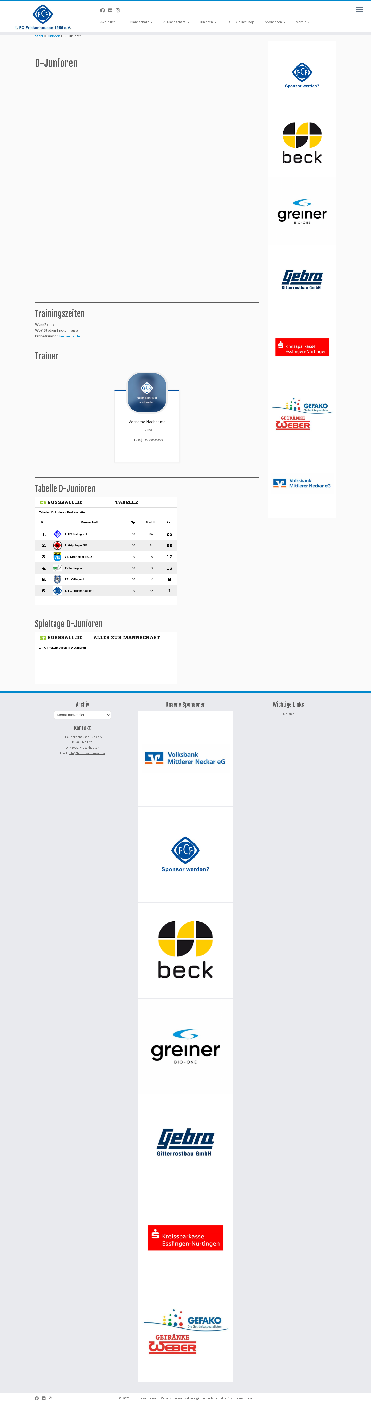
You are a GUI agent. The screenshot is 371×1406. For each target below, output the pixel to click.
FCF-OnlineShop (240, 21)
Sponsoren (275, 21)
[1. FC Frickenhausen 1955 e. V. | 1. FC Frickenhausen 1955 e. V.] (43, 17)
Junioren (208, 21)
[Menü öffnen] (359, 10)
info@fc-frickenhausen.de (87, 753)
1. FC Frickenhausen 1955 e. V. (151, 1398)
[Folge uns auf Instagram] (119, 10)
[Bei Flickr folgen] (112, 10)
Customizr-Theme (239, 1398)
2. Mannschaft (176, 21)
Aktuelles (108, 21)
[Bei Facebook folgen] (104, 10)
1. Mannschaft (139, 21)
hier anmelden (70, 336)
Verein (303, 21)
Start (39, 35)
